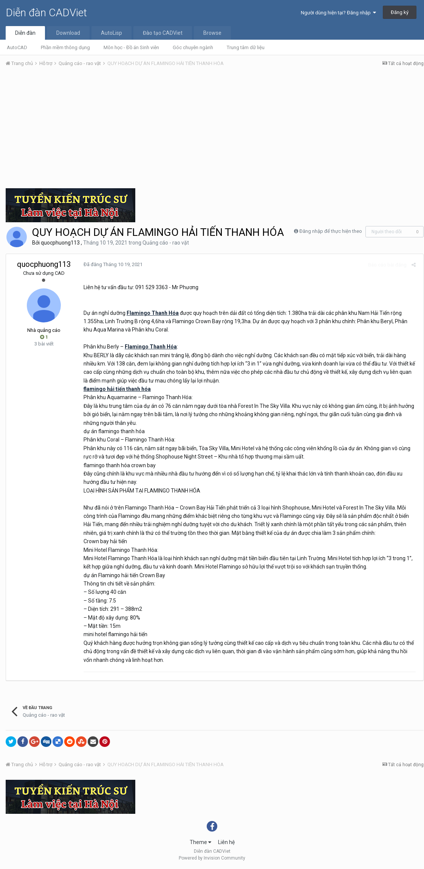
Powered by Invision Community (212, 858)
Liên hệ (226, 842)
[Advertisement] (215, 130)
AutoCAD (17, 47)
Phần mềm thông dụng (65, 47)
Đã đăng (111, 264)
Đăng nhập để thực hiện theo (330, 231)
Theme (200, 842)
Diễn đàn (25, 33)
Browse (212, 33)
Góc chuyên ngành (193, 47)
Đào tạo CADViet (163, 33)
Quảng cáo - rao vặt (165, 243)
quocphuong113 (60, 243)
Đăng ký (400, 12)
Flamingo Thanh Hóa (151, 313)
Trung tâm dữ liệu (246, 47)
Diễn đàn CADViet (46, 12)
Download (68, 33)
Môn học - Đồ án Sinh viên (131, 47)
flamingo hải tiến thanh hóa (115, 389)
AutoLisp (111, 33)
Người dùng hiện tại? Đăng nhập (338, 12)
